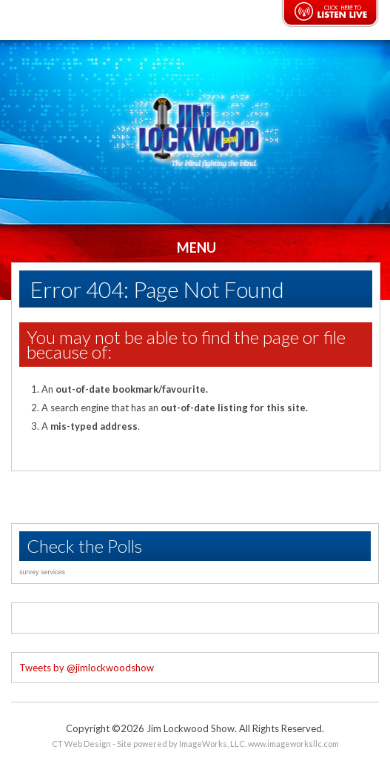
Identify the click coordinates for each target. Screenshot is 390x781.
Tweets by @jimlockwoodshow (86, 668)
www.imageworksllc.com (293, 743)
